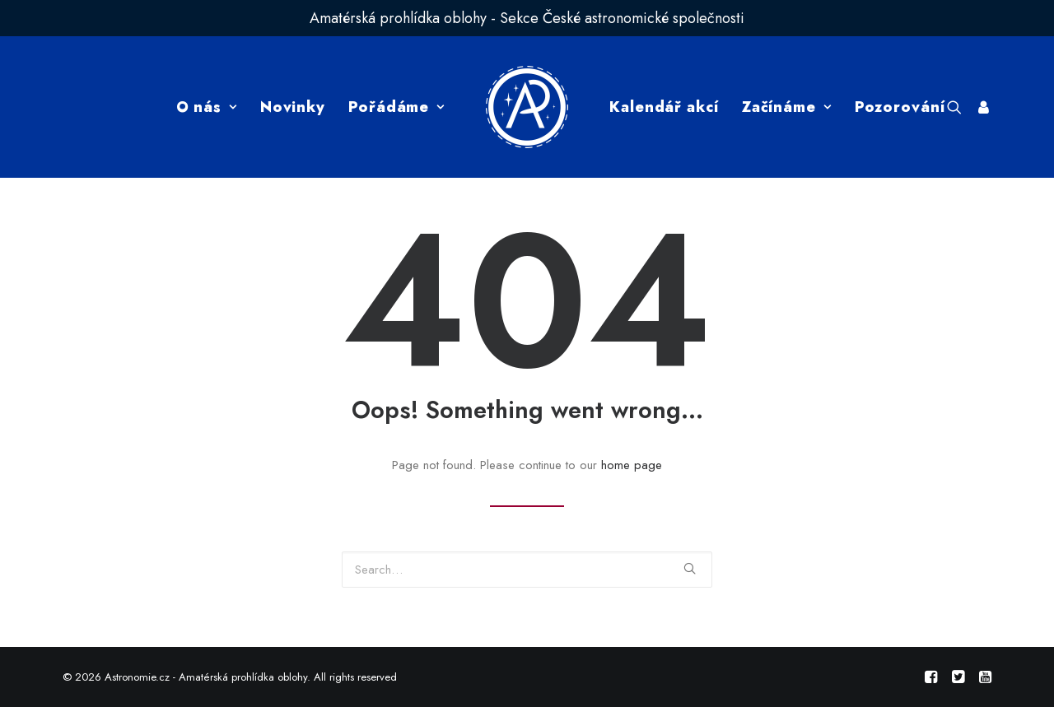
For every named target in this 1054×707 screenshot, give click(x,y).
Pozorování (900, 107)
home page (631, 465)
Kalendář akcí (664, 107)
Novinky (292, 107)
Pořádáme (396, 107)
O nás (206, 107)
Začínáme (787, 107)
